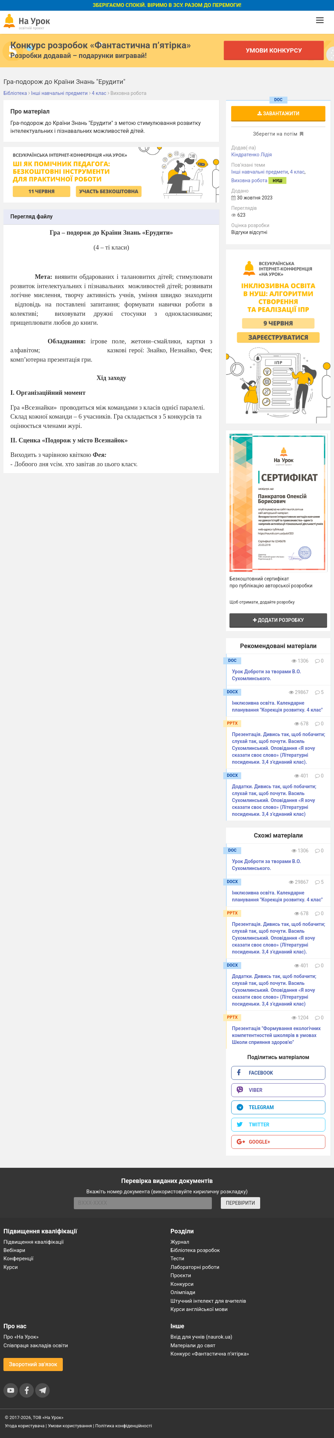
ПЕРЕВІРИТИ (240, 1203)
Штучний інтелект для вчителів (208, 1301)
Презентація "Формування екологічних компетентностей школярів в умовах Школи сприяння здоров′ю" (276, 1035)
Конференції (18, 1258)
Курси (10, 1267)
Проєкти (180, 1275)
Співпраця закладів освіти (35, 1345)
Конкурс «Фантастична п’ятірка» (209, 1354)
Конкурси (182, 1284)
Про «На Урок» (21, 1337)
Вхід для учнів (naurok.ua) (201, 1337)
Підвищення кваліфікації (33, 1242)
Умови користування (70, 1425)
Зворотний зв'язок (33, 1364)
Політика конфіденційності (123, 1425)
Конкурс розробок (100, 45)
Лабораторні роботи (194, 1267)
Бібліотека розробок (195, 1250)
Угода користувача (25, 1425)
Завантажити (278, 113)
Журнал (179, 1242)
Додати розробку (278, 620)
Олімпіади (182, 1292)
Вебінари (14, 1250)
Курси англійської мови (199, 1309)
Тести (177, 1258)
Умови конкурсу (274, 50)
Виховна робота (249, 180)
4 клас (297, 172)
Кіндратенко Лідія (251, 154)
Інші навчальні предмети (259, 172)
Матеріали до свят (192, 1345)
